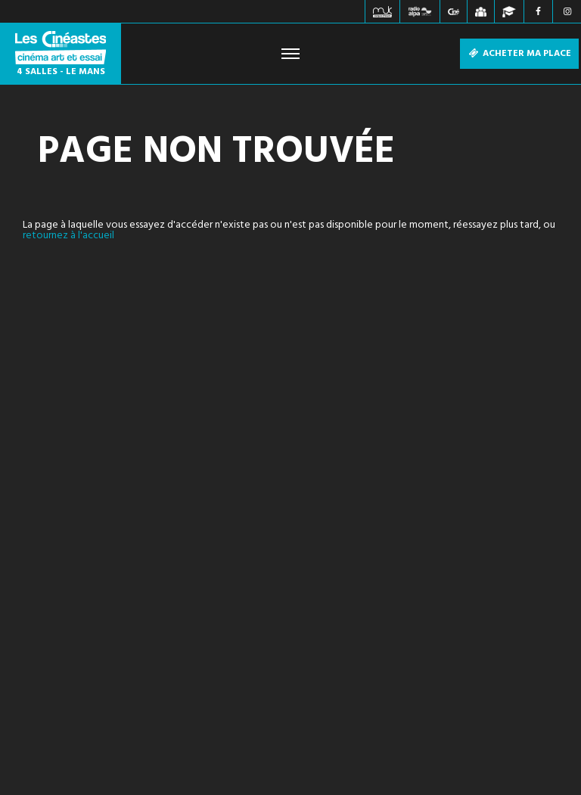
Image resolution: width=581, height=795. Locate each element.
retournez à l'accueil (68, 235)
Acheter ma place (519, 53)
